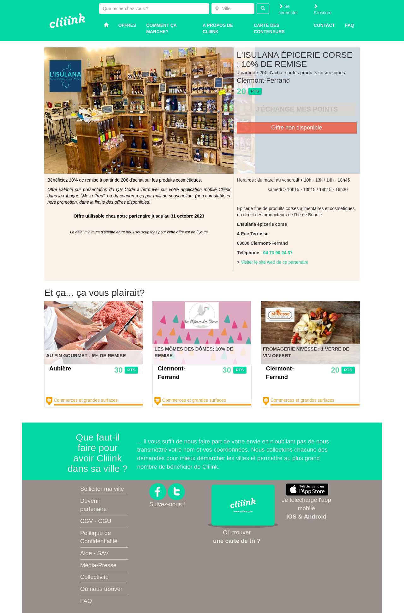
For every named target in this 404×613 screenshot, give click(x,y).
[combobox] (232, 8)
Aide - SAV (94, 553)
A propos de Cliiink (218, 28)
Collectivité (94, 577)
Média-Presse (98, 565)
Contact (324, 25)
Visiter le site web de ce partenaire (274, 262)
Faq (349, 25)
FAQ (86, 601)
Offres (127, 25)
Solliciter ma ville (102, 488)
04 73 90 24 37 (277, 252)
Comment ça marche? (161, 28)
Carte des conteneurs (269, 28)
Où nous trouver (101, 589)
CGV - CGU (95, 521)
